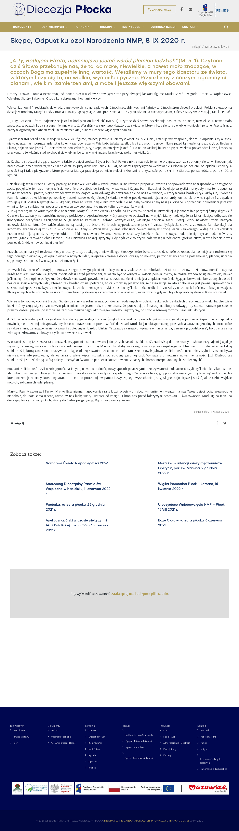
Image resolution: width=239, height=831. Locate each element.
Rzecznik (205, 730)
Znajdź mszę (159, 9)
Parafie (204, 742)
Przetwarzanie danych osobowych (210, 761)
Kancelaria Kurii (208, 736)
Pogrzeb (92, 755)
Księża (204, 749)
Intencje (92, 767)
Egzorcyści (93, 761)
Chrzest (92, 730)
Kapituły (167, 755)
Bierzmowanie (95, 742)
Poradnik (90, 725)
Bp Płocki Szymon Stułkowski (139, 734)
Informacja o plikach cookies (214, 768)
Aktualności (19, 730)
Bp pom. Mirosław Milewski (139, 741)
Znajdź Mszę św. (22, 736)
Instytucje (165, 725)
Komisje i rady (169, 749)
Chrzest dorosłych (96, 736)
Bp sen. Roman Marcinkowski (139, 757)
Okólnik (55, 730)
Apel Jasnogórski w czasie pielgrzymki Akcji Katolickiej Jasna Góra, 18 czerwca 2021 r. (77, 525)
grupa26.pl (196, 820)
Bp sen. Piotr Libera (135, 747)
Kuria (165, 730)
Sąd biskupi (169, 736)
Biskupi (126, 725)
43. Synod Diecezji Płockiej (63, 742)
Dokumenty (54, 725)
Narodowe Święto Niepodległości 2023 (77, 463)
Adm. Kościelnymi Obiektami (177, 742)
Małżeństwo (94, 749)
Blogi (16, 742)
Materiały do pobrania (61, 736)
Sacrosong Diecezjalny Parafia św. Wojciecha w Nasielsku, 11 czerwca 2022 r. (78, 489)
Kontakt (201, 725)
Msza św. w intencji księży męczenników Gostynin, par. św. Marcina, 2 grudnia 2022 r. (190, 468)
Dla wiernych (17, 725)
